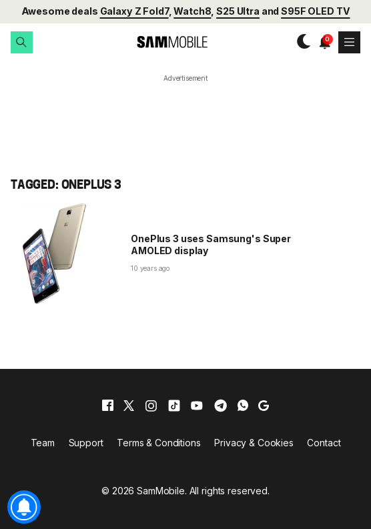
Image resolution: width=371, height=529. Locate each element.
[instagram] (150, 405)
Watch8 (192, 11)
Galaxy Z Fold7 (134, 11)
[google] (263, 405)
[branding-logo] (161, 42)
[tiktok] (174, 405)
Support (86, 442)
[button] (22, 42)
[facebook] (107, 405)
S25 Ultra (238, 11)
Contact (323, 442)
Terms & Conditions (158, 442)
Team (43, 442)
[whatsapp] (243, 405)
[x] (128, 405)
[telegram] (221, 405)
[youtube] (197, 405)
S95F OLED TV (315, 11)
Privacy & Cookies (254, 442)
